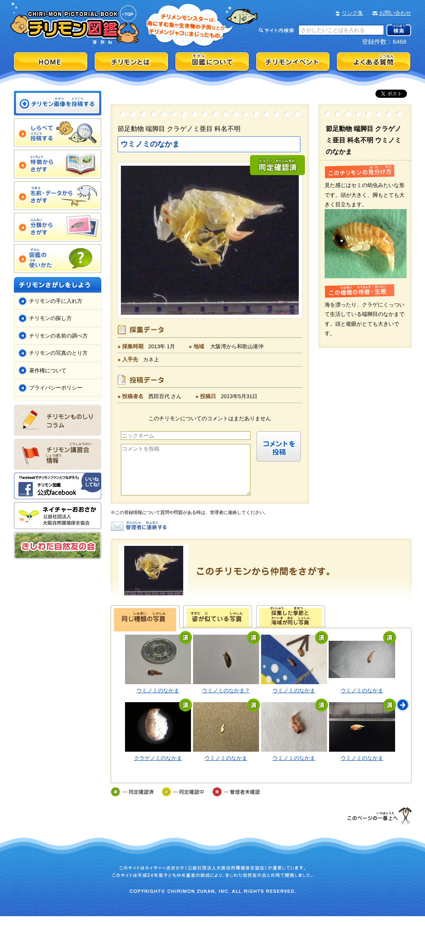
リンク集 (352, 13)
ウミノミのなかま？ (226, 700)
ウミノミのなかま (157, 700)
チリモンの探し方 (50, 318)
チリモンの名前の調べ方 (58, 336)
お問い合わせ (395, 13)
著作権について (47, 370)
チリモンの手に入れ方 (55, 301)
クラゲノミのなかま (158, 768)
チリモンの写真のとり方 (58, 353)
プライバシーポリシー (55, 388)
